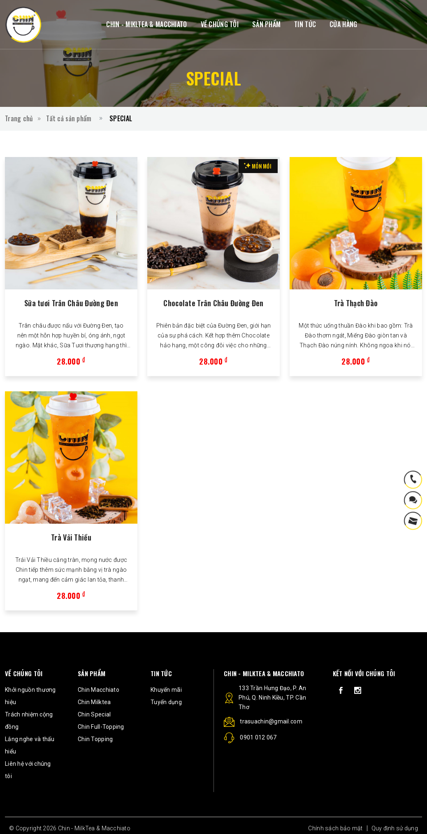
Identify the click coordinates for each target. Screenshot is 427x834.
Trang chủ (19, 118)
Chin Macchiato (98, 689)
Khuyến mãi (166, 689)
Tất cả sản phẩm (68, 118)
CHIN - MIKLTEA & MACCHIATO (146, 24)
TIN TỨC (305, 24)
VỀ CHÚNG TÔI (220, 24)
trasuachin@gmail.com (263, 722)
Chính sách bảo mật (335, 828)
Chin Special (94, 714)
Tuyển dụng (166, 702)
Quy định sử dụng (394, 828)
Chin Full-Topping (101, 726)
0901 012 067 (250, 739)
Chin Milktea (94, 702)
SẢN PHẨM (266, 24)
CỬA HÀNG (343, 24)
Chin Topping (95, 739)
